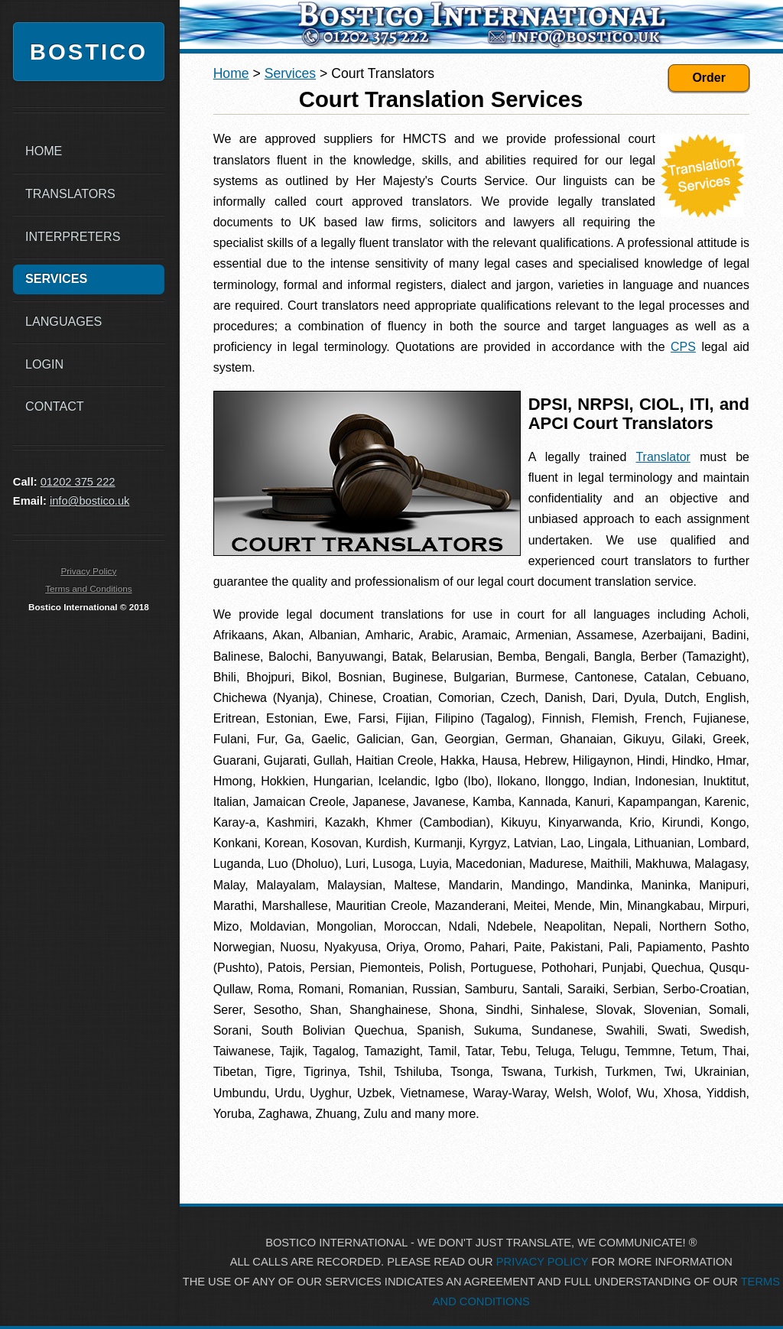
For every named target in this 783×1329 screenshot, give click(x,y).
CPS (683, 346)
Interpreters (73, 236)
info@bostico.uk (90, 501)
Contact (54, 406)
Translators (70, 193)
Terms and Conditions (88, 588)
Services (290, 73)
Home (231, 73)
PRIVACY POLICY (542, 1262)
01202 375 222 (78, 482)
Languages (63, 321)
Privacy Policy (88, 571)
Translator (662, 456)
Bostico (89, 51)
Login (44, 364)
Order (709, 77)
